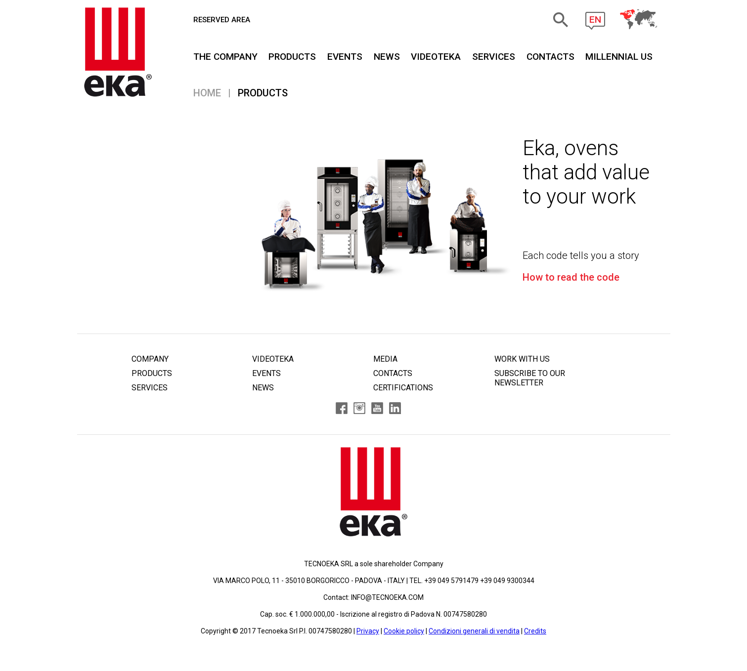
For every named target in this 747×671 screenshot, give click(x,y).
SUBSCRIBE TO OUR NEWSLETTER (529, 378)
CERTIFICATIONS (403, 387)
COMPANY (150, 359)
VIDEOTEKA (436, 56)
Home (207, 93)
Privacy (367, 631)
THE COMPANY (225, 56)
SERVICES (493, 56)
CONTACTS (550, 56)
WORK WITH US (522, 359)
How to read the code (571, 277)
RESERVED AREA (221, 19)
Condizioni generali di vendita (474, 631)
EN (595, 19)
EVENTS (344, 56)
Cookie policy (404, 631)
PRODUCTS (292, 56)
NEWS (387, 56)
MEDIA (385, 359)
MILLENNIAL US (619, 56)
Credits (535, 631)
